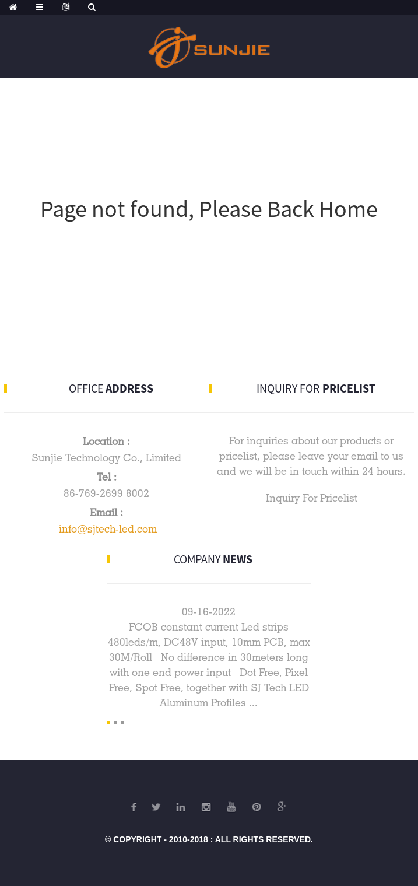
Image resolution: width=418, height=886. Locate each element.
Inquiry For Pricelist (311, 498)
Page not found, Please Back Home (209, 208)
